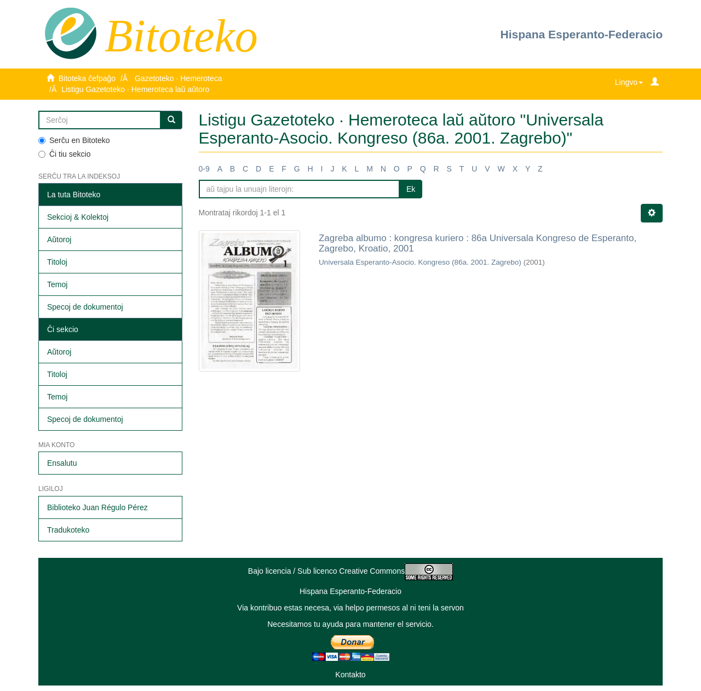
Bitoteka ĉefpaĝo (87, 78)
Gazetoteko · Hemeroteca (178, 78)
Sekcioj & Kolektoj (77, 217)
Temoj (57, 284)
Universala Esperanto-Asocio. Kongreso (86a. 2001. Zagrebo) (420, 262)
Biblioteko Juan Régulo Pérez (97, 507)
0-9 (204, 168)
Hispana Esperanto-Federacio (582, 34)
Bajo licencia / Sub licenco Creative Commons (350, 571)
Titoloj (57, 262)
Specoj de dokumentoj (85, 306)
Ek (410, 189)
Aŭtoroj (59, 239)
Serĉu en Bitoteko (74, 140)
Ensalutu (62, 463)
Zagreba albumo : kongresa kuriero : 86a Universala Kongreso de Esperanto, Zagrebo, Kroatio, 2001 (477, 243)
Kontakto (350, 674)
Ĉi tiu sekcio (64, 154)
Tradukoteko (68, 530)
